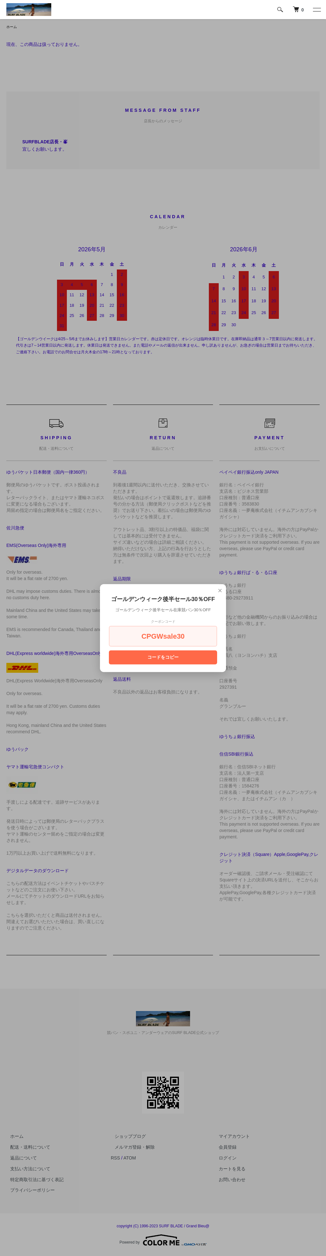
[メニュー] (316, 9)
